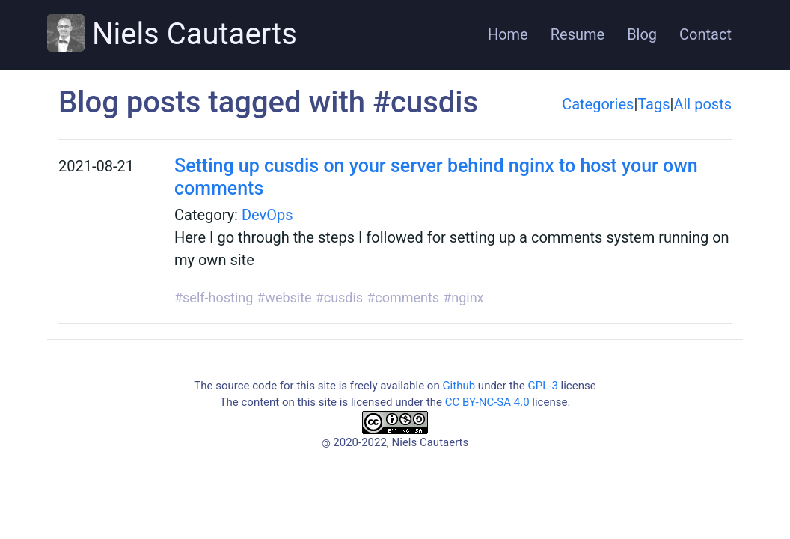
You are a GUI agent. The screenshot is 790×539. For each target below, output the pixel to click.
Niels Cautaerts (172, 33)
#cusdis (340, 297)
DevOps (267, 215)
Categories (598, 104)
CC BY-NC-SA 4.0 (487, 402)
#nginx (463, 297)
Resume (577, 34)
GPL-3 (542, 385)
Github (458, 385)
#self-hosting (213, 297)
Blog (642, 34)
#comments (403, 297)
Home (508, 34)
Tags (653, 104)
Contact (705, 34)
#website (284, 297)
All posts (702, 104)
